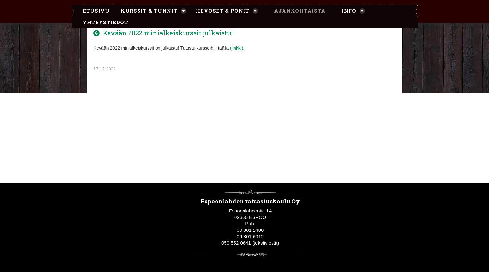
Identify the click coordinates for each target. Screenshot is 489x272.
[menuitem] (93, 11)
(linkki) (236, 48)
